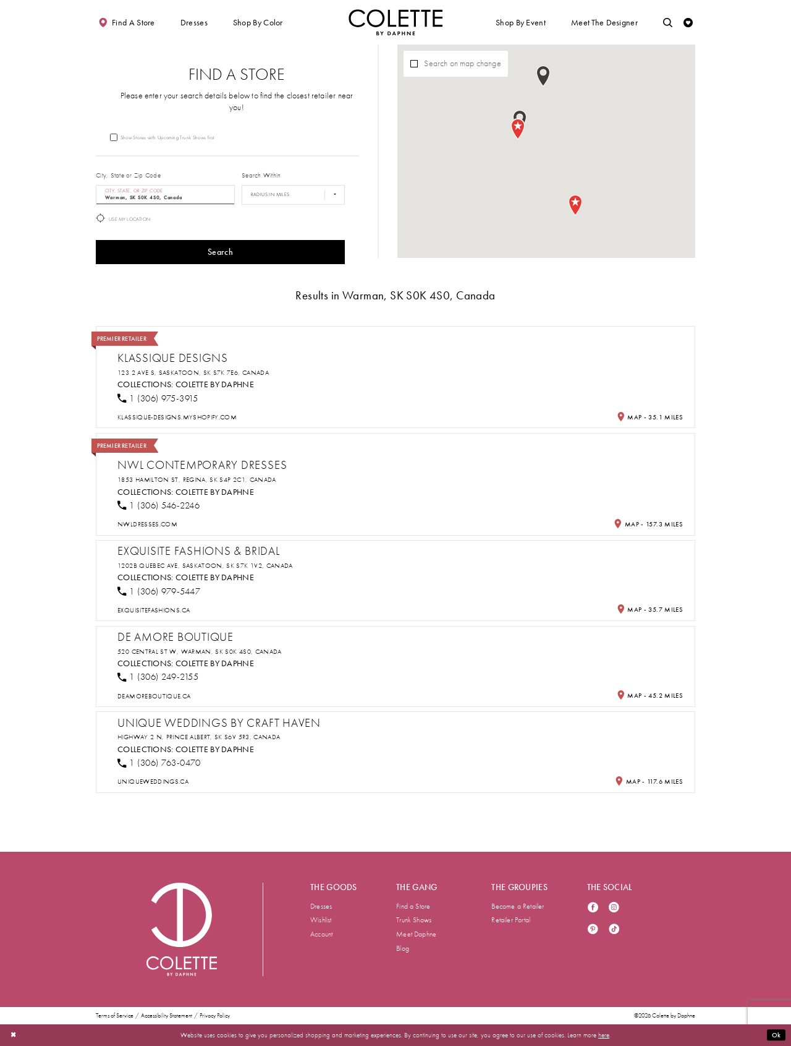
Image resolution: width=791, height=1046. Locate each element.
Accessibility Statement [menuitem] (166, 1016)
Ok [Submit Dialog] (776, 1035)
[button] (194, 22)
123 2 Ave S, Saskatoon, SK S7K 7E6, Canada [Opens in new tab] (193, 373)
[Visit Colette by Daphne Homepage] (181, 929)
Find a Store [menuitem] (413, 906)
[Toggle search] (668, 22)
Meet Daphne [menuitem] (416, 934)
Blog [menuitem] (402, 948)
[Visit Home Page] (395, 22)
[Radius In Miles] (293, 195)
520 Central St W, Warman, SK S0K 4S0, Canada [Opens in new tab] (199, 652)
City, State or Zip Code (128, 175)
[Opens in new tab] (177, 417)
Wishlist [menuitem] (321, 920)
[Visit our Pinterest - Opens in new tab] (593, 930)
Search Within (261, 175)
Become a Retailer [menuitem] (517, 906)
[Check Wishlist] (688, 22)
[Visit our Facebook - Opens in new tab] (593, 908)
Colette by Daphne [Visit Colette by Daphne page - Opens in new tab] (215, 384)
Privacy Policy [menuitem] (215, 1016)
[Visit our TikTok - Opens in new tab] (614, 930)
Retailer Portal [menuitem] (510, 920)
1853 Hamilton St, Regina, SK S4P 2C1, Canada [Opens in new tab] (196, 480)
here (603, 1035)
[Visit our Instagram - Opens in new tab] (614, 908)
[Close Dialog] (13, 1035)
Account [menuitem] (321, 934)
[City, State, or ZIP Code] (165, 195)
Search (220, 252)
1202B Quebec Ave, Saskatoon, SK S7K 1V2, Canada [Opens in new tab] (205, 566)
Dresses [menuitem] (321, 906)
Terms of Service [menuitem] (114, 1016)
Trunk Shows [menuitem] (413, 920)
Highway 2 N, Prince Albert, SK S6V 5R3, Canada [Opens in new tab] (198, 737)
